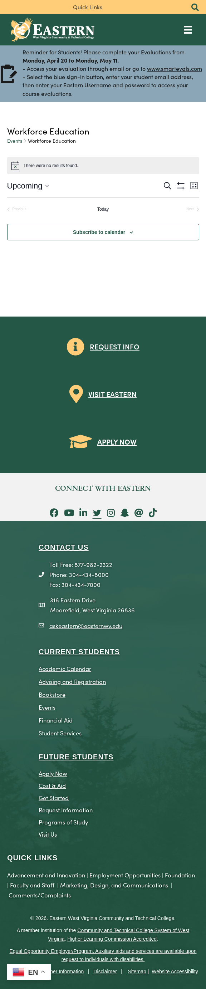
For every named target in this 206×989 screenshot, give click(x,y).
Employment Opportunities (125, 875)
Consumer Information (59, 971)
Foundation (180, 875)
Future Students (76, 757)
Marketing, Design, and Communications (114, 885)
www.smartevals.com (174, 69)
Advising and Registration (72, 681)
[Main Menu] (188, 29)
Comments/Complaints (40, 895)
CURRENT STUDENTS (79, 652)
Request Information (66, 810)
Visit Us (48, 834)
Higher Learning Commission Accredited (112, 939)
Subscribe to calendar (99, 232)
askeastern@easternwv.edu (85, 625)
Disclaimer (105, 971)
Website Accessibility (175, 971)
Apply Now (53, 773)
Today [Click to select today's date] (103, 209)
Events (14, 140)
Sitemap (137, 971)
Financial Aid (56, 720)
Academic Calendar (65, 668)
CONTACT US (64, 547)
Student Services (60, 733)
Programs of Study (63, 822)
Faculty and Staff (32, 885)
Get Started (54, 797)
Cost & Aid (52, 785)
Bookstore (52, 694)
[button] (195, 7)
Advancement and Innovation (46, 875)
